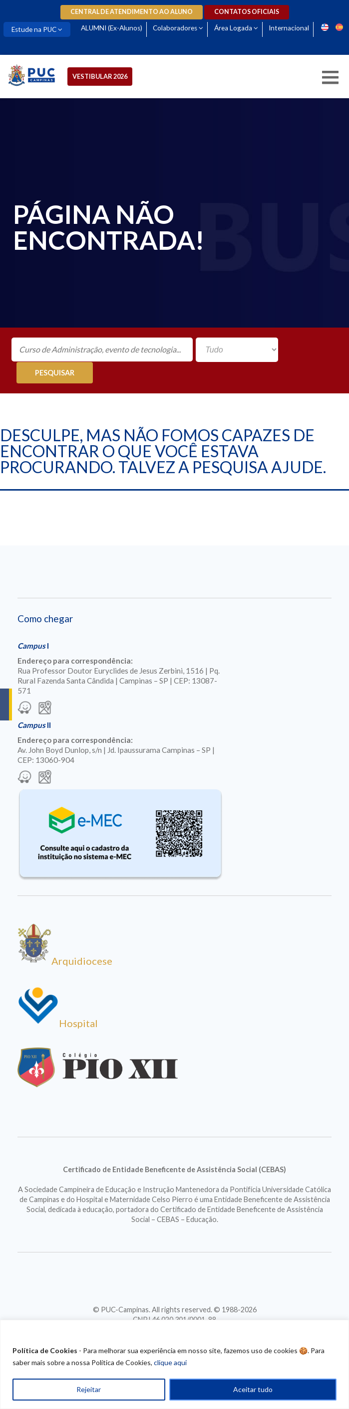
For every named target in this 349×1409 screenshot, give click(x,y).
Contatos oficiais (246, 11)
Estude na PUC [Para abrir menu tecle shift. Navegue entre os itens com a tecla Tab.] (34, 29)
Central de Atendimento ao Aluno (131, 11)
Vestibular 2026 (100, 76)
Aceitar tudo (253, 1389)
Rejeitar (88, 1389)
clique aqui (170, 1362)
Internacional (291, 28)
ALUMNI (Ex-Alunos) (112, 28)
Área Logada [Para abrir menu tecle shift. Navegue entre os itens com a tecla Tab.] (235, 28)
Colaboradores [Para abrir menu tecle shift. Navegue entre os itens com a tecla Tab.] (176, 28)
